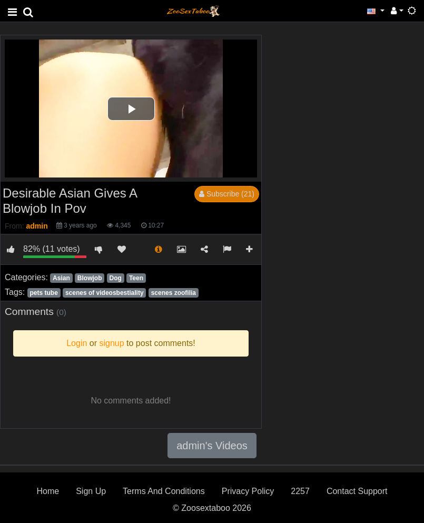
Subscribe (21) (226, 194)
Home (47, 491)
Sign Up (91, 491)
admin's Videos (212, 445)
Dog (116, 278)
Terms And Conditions (164, 491)
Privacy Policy (248, 491)
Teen (136, 278)
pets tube (43, 293)
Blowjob (89, 278)
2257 (300, 491)
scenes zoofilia (173, 293)
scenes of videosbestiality (104, 293)
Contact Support (357, 491)
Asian (61, 278)
